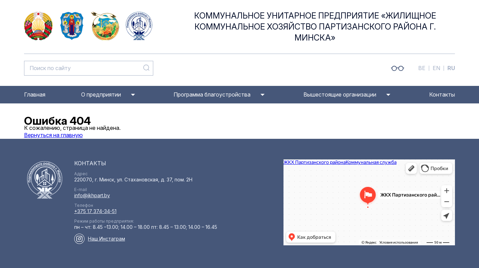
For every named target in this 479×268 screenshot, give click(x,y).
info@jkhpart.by (92, 195)
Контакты (442, 94)
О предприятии (101, 94)
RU (451, 68)
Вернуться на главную (53, 135)
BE (421, 68)
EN (436, 68)
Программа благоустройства (212, 94)
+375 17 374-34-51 (95, 211)
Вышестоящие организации (339, 94)
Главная (34, 94)
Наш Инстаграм (106, 239)
